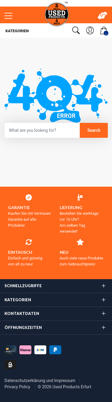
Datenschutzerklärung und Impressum (40, 380)
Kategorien (16, 31)
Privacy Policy (17, 386)
